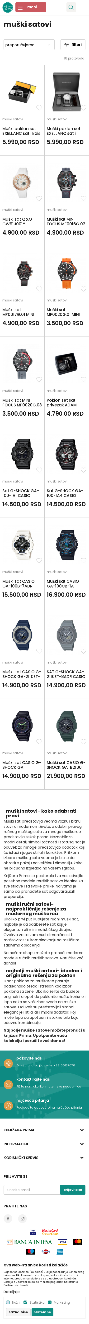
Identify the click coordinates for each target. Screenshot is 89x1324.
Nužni (16, 1303)
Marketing (62, 1303)
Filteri (73, 44)
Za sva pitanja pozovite (34, 1065)
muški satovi (12, 120)
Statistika (37, 1303)
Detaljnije (12, 1291)
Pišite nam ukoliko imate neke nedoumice (48, 1086)
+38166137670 (64, 1065)
